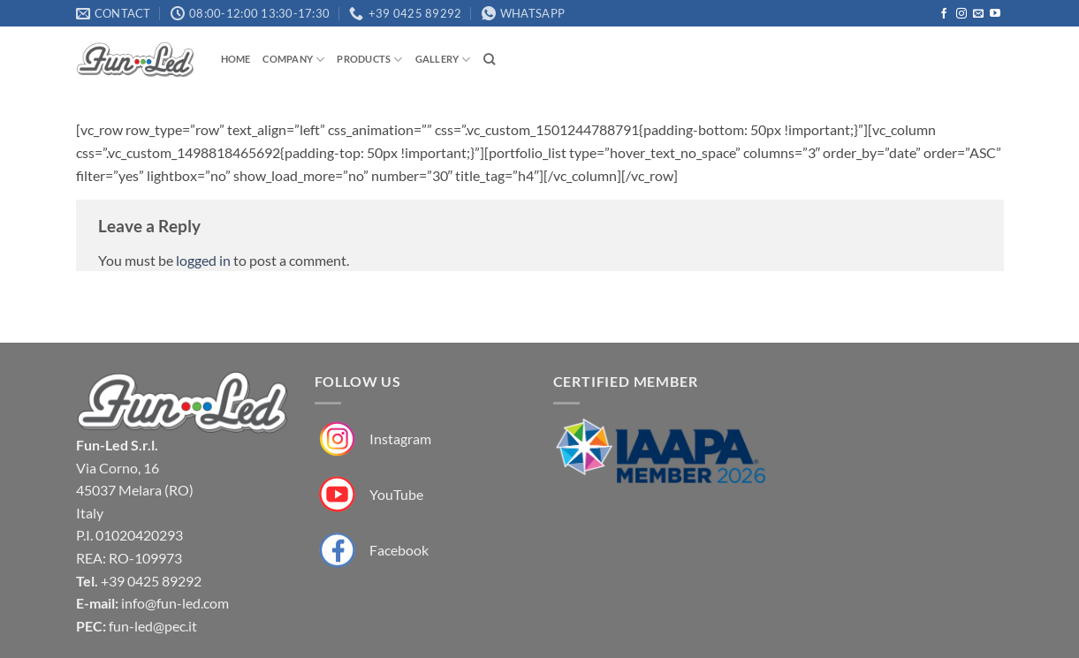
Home (236, 58)
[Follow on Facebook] (943, 14)
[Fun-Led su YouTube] (369, 495)
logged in (203, 260)
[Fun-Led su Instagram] (373, 439)
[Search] (489, 59)
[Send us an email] (978, 14)
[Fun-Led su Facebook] (372, 550)
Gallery (443, 59)
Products (369, 59)
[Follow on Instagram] (961, 14)
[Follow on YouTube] (995, 14)
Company (293, 59)
